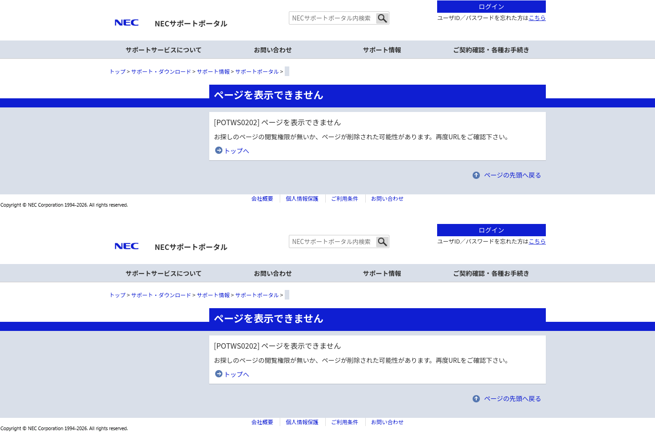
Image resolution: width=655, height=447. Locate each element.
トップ (117, 71)
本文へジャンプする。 (327, 0)
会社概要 (262, 198)
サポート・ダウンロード (161, 71)
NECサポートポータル (191, 23)
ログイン (491, 6)
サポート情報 (382, 49)
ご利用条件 (344, 198)
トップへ (236, 150)
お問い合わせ (273, 49)
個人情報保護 (302, 198)
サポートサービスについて (164, 49)
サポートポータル (257, 71)
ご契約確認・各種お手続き (491, 49)
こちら (537, 17)
